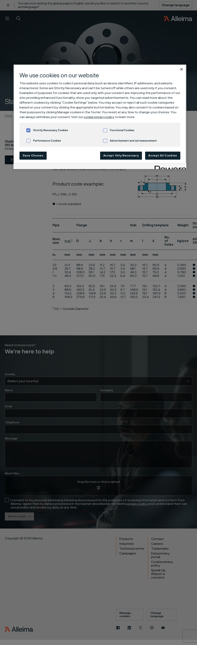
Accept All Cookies (162, 155)
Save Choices (33, 155)
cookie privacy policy (99, 117)
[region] (99, 116)
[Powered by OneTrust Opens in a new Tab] (169, 166)
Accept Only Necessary (121, 155)
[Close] (181, 69)
